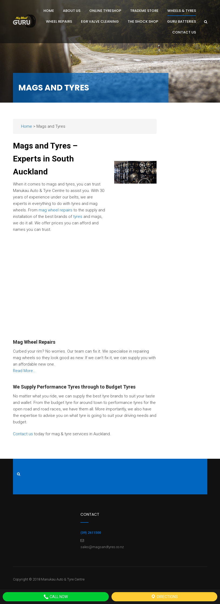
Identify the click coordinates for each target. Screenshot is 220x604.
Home (26, 126)
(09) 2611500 (90, 533)
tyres (77, 216)
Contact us (23, 433)
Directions (164, 596)
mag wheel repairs (55, 210)
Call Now (55, 596)
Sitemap (19, 482)
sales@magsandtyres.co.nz (102, 547)
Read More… (24, 370)
